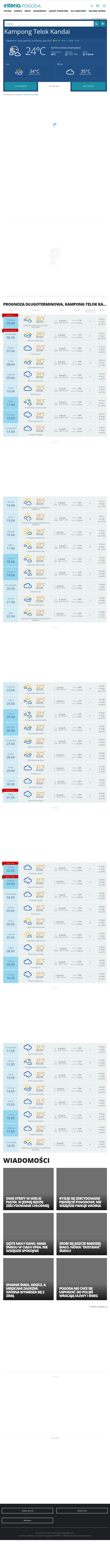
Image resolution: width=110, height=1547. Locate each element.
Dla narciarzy (78, 11)
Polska (8, 11)
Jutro (8, 64)
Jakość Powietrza (58, 11)
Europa (18, 11)
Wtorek (60, 64)
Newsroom (82, 1511)
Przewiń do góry (97, 1306)
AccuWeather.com (98, 18)
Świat (28, 11)
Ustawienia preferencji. (27, 1536)
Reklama (27, 1520)
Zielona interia (97, 11)
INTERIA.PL (58, 1536)
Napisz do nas (27, 1511)
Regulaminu (69, 1533)
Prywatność (39, 1536)
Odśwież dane (29, 94)
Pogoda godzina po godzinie (21, 86)
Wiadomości (40, 11)
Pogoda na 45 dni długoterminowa (54, 95)
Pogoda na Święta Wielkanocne (89, 86)
